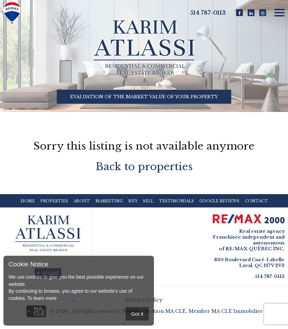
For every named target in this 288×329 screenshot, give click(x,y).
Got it (137, 314)
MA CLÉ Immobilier (237, 311)
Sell (148, 201)
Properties (54, 201)
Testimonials (176, 201)
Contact (256, 201)
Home (28, 201)
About (82, 201)
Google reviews (219, 201)
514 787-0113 (208, 12)
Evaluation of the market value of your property (144, 97)
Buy (133, 201)
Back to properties (144, 166)
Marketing (109, 201)
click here (68, 298)
